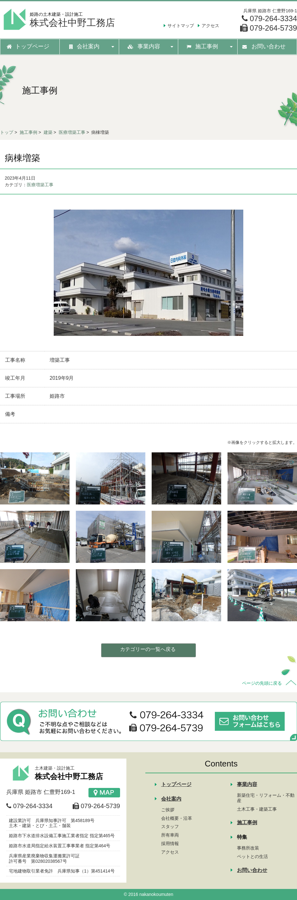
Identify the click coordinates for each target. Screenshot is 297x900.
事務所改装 (248, 847)
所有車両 (170, 834)
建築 (48, 132)
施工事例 (28, 132)
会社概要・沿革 (176, 818)
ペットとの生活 (252, 856)
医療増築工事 (72, 132)
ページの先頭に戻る (262, 683)
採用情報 (170, 843)
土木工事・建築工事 (257, 809)
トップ (6, 132)
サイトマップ (180, 25)
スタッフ (170, 826)
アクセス (210, 25)
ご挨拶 (167, 809)
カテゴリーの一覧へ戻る (148, 649)
